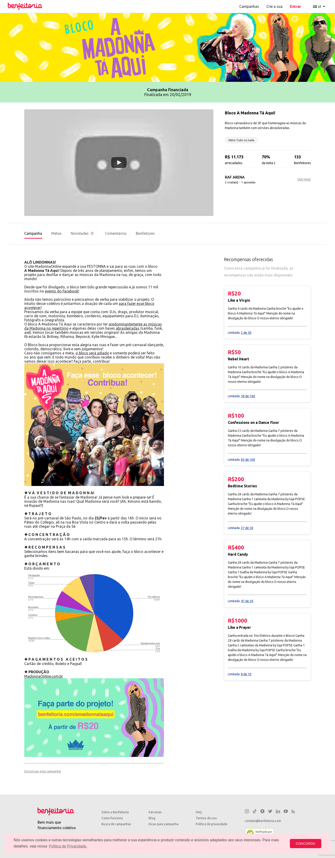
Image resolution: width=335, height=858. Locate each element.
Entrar (295, 6)
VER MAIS (304, 179)
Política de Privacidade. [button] (68, 846)
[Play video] (119, 162)
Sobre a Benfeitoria (115, 812)
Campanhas (249, 6)
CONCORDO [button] (305, 843)
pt (320, 6)
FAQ (199, 812)
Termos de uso (206, 818)
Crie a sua (274, 6)
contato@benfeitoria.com (263, 821)
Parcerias (155, 812)
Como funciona (112, 818)
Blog (152, 818)
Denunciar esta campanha (42, 771)
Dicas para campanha (163, 824)
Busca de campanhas (116, 824)
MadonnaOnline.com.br (43, 676)
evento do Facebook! (62, 291)
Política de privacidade (211, 824)
